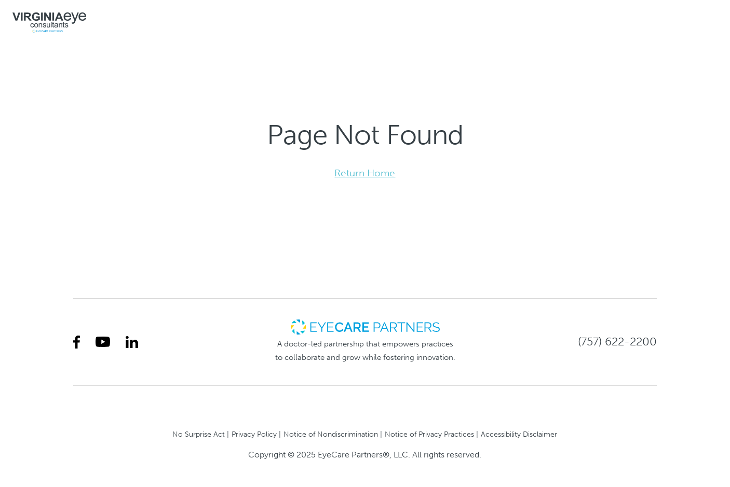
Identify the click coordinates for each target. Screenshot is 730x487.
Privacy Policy (254, 434)
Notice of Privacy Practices (429, 434)
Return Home (364, 173)
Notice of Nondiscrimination (330, 434)
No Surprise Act (198, 434)
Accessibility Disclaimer (519, 434)
